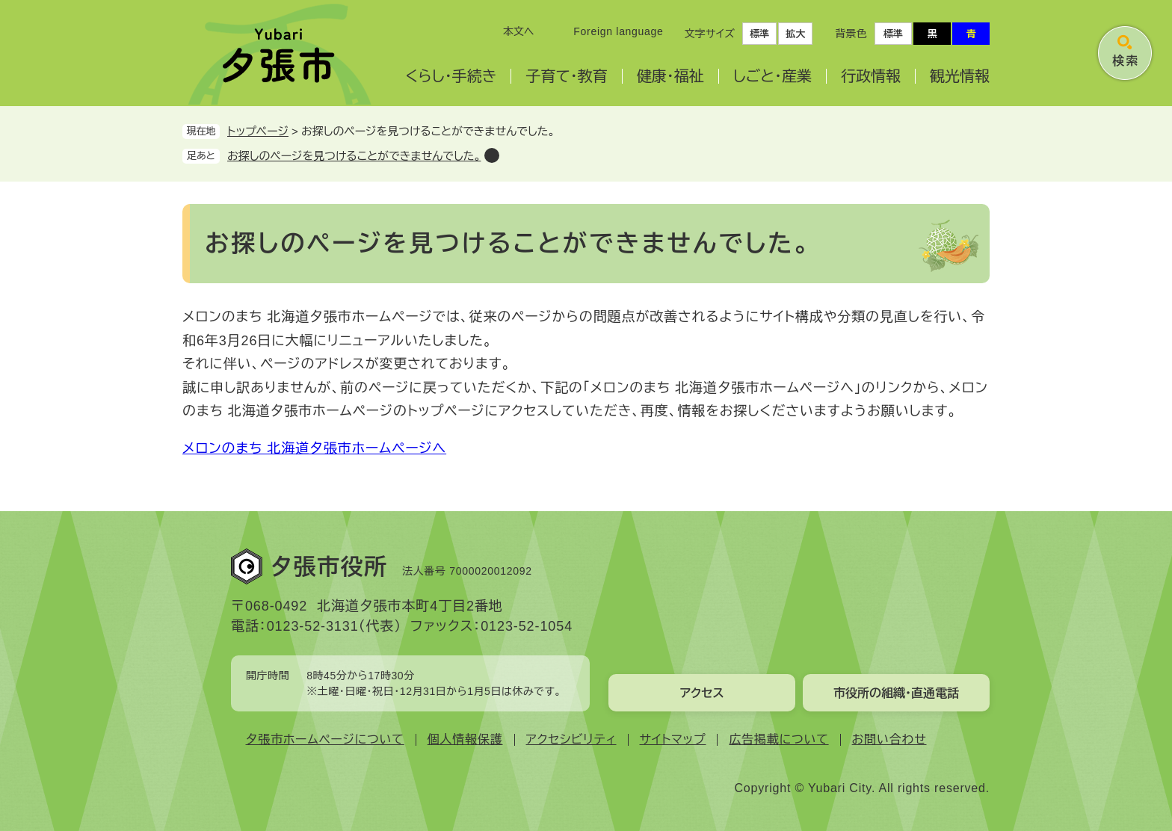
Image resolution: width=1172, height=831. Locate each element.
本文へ (518, 31)
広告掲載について (778, 739)
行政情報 (871, 76)
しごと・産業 (772, 76)
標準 (759, 34)
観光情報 (960, 76)
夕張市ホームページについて (325, 739)
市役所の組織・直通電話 (896, 693)
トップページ (258, 131)
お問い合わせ (889, 739)
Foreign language (618, 31)
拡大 (795, 34)
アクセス (701, 693)
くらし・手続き (450, 76)
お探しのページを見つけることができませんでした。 (354, 155)
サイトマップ (673, 739)
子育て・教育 (566, 76)
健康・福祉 (670, 76)
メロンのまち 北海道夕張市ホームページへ (314, 448)
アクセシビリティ (571, 739)
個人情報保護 (465, 739)
